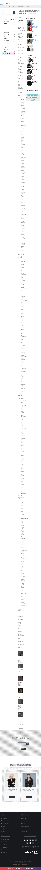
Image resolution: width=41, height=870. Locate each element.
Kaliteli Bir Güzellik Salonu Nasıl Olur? (20, 707)
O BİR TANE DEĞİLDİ (35, 63)
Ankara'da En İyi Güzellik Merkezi (20, 684)
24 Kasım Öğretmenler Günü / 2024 (35, 75)
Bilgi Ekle (23, 748)
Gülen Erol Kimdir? (35, 57)
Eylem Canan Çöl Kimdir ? (35, 27)
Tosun (32, 99)
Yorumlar (29, 55)
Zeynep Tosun (30, 97)
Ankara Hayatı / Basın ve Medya (18, 6)
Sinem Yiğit (11, 787)
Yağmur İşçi (34, 20)
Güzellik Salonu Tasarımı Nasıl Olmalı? (20, 659)
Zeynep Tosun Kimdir (32, 95)
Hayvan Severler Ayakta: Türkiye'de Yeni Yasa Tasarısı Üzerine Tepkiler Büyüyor (35, 69)
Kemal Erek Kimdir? (34, 34)
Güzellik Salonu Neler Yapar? (20, 695)
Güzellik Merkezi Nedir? (20, 719)
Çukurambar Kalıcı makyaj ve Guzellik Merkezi (20, 672)
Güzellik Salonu (29, 6)
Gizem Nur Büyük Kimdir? (35, 40)
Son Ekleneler (31, 18)
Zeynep (37, 97)
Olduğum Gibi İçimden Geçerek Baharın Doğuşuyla (35, 81)
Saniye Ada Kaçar (34, 46)
